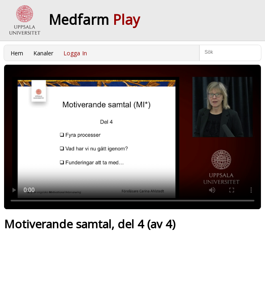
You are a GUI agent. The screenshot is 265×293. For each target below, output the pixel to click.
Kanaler (43, 53)
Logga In (75, 53)
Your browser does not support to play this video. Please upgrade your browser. (132, 137)
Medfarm (94, 19)
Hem (17, 53)
